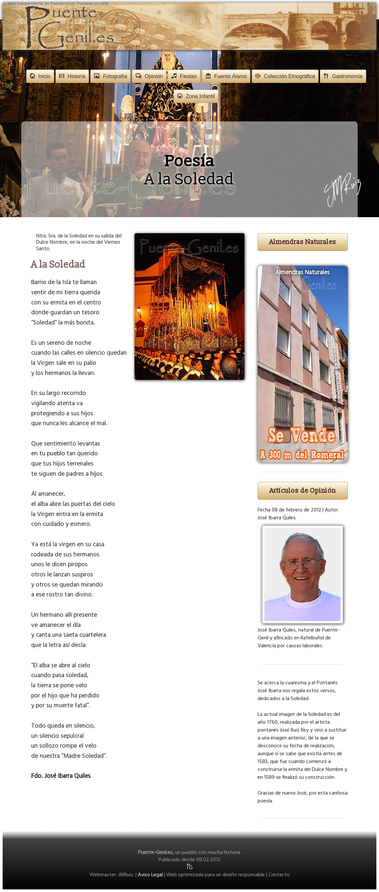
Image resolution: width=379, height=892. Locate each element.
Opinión (149, 76)
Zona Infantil (196, 96)
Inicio (40, 76)
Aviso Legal (150, 875)
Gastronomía (343, 76)
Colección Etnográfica (285, 76)
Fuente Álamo (226, 76)
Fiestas (184, 76)
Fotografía (110, 76)
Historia (72, 76)
